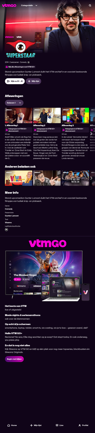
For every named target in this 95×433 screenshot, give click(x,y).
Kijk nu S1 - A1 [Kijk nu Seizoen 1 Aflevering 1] (15, 81)
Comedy (8, 209)
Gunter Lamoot (12, 216)
